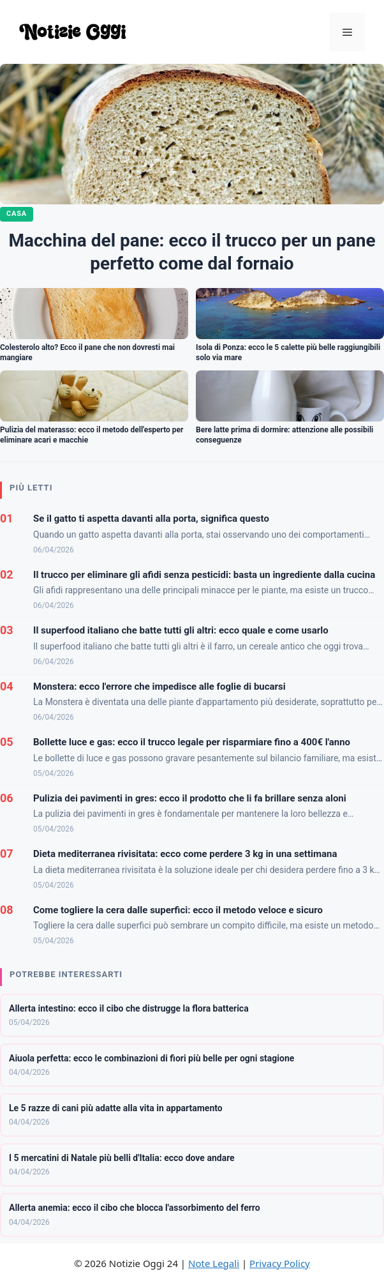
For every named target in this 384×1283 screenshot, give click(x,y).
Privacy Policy (279, 1263)
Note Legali (213, 1263)
